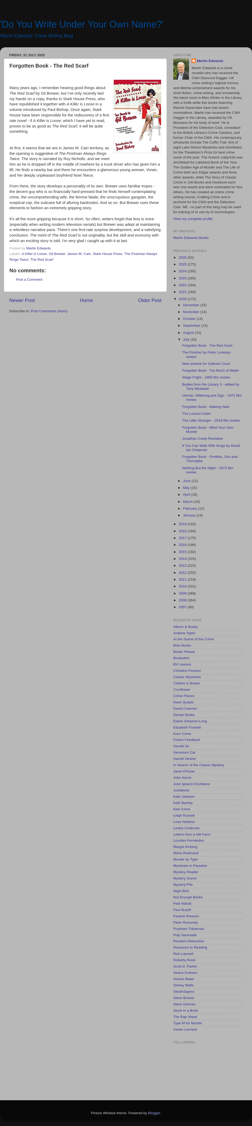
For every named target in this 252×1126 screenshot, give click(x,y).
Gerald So (181, 746)
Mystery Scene (185, 878)
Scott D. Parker (185, 966)
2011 (183, 579)
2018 (183, 531)
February (190, 508)
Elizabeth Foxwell (187, 727)
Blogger (154, 1113)
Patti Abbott (182, 903)
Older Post (149, 300)
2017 (183, 538)
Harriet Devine (184, 759)
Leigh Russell (184, 815)
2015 (183, 552)
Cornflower (181, 690)
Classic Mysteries (187, 677)
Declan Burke (184, 715)
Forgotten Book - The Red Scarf (207, 345)
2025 (183, 264)
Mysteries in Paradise (190, 866)
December (191, 305)
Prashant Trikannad (188, 929)
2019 (183, 524)
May (187, 488)
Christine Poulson (187, 671)
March (188, 502)
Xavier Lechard (185, 1029)
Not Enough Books (188, 897)
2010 (183, 586)
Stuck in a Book (185, 1010)
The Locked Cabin (196, 414)
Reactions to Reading (190, 947)
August (189, 333)
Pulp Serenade (185, 935)
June (187, 481)
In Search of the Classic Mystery (198, 765)
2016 (183, 545)
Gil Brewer (57, 254)
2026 (183, 257)
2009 (183, 593)
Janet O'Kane (184, 771)
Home (86, 300)
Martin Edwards (210, 61)
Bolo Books (182, 645)
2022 (183, 285)
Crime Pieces (183, 696)
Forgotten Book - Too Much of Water (210, 370)
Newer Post (22, 300)
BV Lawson (182, 664)
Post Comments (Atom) (49, 311)
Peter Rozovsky (185, 922)
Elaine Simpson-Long (190, 721)
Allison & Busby (185, 627)
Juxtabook (181, 790)
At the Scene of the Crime (193, 639)
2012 (183, 573)
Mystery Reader (185, 872)
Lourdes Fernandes (188, 840)
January (190, 515)
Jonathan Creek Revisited (202, 439)
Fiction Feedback (186, 740)
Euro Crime (182, 734)
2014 (183, 559)
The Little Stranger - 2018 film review (211, 420)
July (186, 339)
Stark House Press (107, 254)
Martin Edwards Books (191, 238)
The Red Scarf (41, 260)
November (191, 312)
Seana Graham (185, 973)
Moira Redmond (185, 853)
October (190, 319)
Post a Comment (29, 280)
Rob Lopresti (183, 954)
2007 (183, 607)
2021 (183, 292)
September (192, 325)
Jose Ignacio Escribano (191, 784)
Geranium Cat (184, 752)
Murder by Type (185, 859)
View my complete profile (193, 219)
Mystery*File (183, 885)
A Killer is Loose (34, 254)
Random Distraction (188, 941)
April (187, 495)
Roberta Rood (184, 960)
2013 (183, 565)
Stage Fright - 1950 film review (206, 377)
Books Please (184, 652)
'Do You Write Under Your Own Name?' (82, 24)
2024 (183, 271)
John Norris (182, 778)
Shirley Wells (183, 985)
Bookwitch (181, 658)
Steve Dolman (184, 1004)
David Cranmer (185, 708)
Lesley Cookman (186, 828)
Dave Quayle (183, 702)
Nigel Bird (181, 891)
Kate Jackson (184, 797)
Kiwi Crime (181, 809)
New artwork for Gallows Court (206, 364)
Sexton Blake (183, 979)
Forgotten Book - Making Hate (205, 407)
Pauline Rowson (186, 916)
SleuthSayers (183, 992)
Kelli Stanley (183, 803)
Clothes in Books (186, 683)
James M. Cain (79, 254)
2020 (183, 299)
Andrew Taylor (184, 633)
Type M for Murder (187, 1023)
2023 (183, 278)
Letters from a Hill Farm (191, 834)
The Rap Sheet (185, 1017)
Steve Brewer (184, 998)
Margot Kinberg (185, 847)
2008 (183, 600)
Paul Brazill (182, 910)
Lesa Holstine (184, 822)
